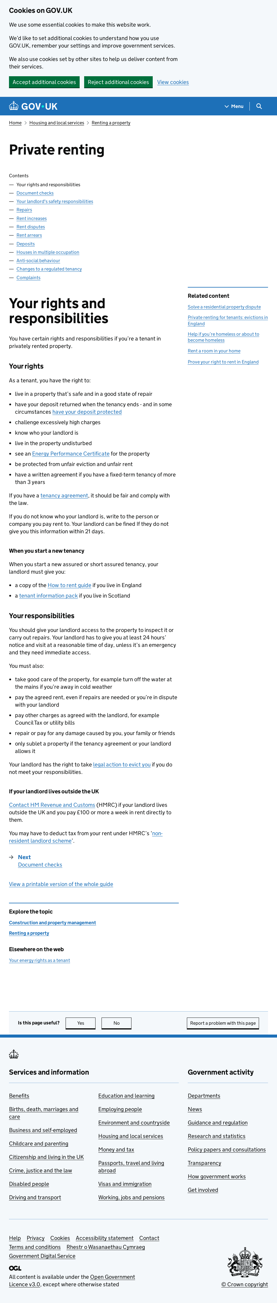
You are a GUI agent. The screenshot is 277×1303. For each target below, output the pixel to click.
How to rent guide (69, 585)
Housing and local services (56, 123)
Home (15, 123)
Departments (204, 1095)
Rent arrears (29, 235)
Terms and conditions (35, 1247)
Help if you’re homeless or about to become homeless (223, 337)
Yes (86, 1023)
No (122, 1023)
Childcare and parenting (38, 1143)
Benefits (19, 1095)
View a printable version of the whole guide (61, 884)
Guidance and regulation (218, 1122)
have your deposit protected (87, 411)
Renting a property (111, 123)
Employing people (120, 1109)
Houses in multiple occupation (47, 252)
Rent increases (31, 218)
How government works (217, 1176)
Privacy (36, 1238)
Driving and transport (35, 1197)
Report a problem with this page (223, 1023)
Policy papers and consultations (227, 1149)
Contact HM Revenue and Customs (52, 804)
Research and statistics (217, 1136)
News (195, 1109)
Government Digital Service (42, 1255)
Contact (149, 1238)
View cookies (173, 82)
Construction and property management (52, 922)
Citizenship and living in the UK (46, 1157)
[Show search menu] (259, 106)
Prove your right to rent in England (223, 362)
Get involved (203, 1189)
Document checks (35, 193)
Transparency (204, 1163)
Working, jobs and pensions (131, 1197)
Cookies (60, 1238)
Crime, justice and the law (40, 1170)
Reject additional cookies (118, 82)
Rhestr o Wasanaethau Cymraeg (105, 1247)
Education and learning (126, 1095)
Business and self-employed (43, 1130)
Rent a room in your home (214, 351)
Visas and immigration (125, 1183)
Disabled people (29, 1183)
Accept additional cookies (44, 82)
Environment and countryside (134, 1122)
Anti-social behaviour (38, 260)
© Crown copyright (244, 1284)
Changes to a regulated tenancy (49, 269)
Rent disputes (30, 227)
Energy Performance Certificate (71, 453)
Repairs (24, 210)
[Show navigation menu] (234, 106)
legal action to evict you (122, 764)
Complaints (28, 277)
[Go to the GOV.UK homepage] (33, 106)
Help (15, 1238)
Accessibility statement (105, 1238)
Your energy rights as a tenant (39, 960)
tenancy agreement (64, 495)
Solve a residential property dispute (224, 307)
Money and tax (116, 1149)
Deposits (25, 244)
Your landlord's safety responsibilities (54, 201)
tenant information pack (48, 595)
